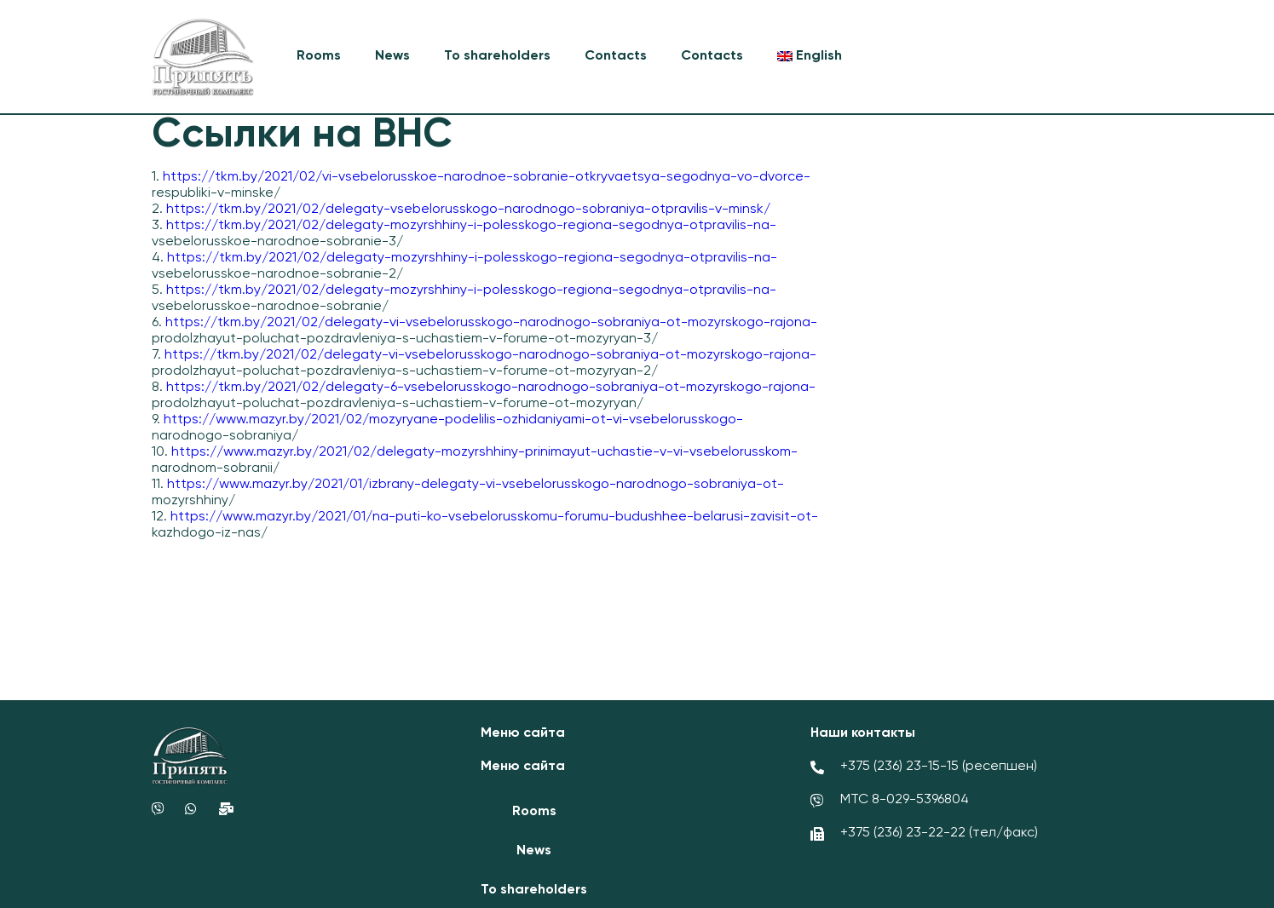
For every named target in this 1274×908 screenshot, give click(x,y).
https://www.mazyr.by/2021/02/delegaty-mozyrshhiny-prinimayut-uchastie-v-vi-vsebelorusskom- (484, 452)
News (392, 56)
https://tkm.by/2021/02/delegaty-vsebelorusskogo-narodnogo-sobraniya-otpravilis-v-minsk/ (468, 209)
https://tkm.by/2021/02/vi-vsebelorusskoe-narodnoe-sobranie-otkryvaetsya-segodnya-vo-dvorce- (486, 177)
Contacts (616, 56)
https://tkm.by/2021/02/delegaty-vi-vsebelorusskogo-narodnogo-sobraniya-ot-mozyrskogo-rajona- (491, 323)
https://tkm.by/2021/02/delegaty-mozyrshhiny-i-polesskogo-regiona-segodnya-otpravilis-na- (471, 226)
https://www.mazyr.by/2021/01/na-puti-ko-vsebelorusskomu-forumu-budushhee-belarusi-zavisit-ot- (494, 517)
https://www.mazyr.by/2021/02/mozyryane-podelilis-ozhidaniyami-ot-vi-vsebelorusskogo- (453, 420)
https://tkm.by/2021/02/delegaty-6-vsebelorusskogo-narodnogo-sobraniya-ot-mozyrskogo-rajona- (491, 387)
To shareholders (497, 56)
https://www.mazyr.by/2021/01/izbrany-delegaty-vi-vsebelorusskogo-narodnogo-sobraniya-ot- (475, 484)
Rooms (319, 56)
